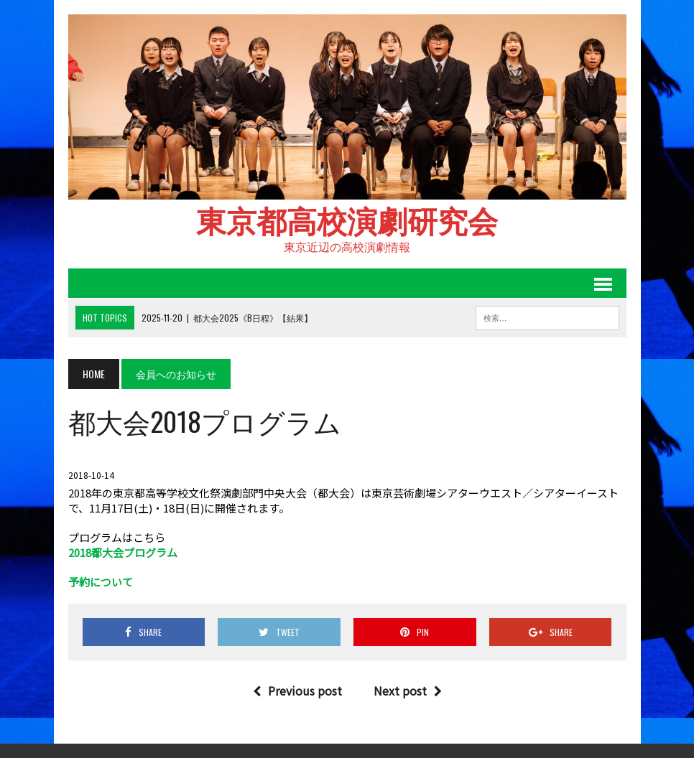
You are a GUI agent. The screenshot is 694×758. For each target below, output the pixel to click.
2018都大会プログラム (122, 552)
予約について (100, 581)
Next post (408, 690)
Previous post (297, 690)
